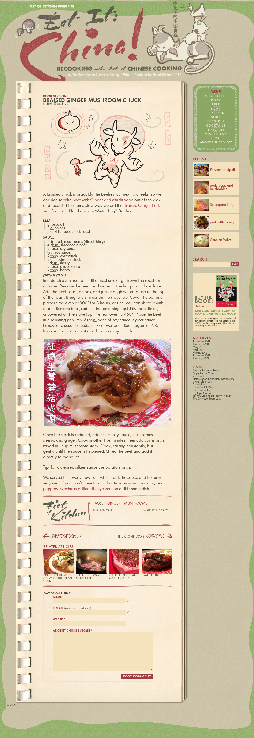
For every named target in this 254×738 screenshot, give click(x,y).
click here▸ (202, 307)
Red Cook (199, 376)
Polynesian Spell (214, 170)
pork (216, 100)
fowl (216, 108)
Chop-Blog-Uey (202, 382)
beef (216, 104)
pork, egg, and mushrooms (213, 187)
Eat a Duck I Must (203, 388)
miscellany (216, 134)
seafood (216, 113)
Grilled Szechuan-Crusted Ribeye (123, 576)
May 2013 (199, 347)
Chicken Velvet (213, 240)
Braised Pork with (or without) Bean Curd (57, 578)
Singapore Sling (214, 205)
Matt (109, 510)
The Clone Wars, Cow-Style (141, 536)
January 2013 (201, 359)
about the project (216, 142)
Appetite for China (204, 374)
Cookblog (199, 385)
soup (216, 117)
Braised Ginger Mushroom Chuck (92, 100)
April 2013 (199, 350)
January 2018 (201, 345)
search (200, 259)
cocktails (216, 125)
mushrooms (135, 503)
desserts (215, 121)
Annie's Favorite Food (206, 371)
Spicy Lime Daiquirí (67, 536)
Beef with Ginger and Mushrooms (102, 200)
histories (216, 129)
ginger (113, 503)
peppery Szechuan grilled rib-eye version (80, 489)
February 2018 (201, 342)
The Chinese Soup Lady (207, 399)
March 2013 (200, 353)
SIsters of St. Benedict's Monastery (213, 379)
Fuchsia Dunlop (202, 390)
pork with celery (214, 222)
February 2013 (201, 356)
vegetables (216, 96)
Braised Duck (152, 575)
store (216, 138)
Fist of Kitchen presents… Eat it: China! (116, 43)
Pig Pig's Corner (202, 393)
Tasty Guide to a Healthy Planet (212, 396)
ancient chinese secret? (72, 633)
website (59, 621)
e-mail (72, 609)
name (57, 597)
